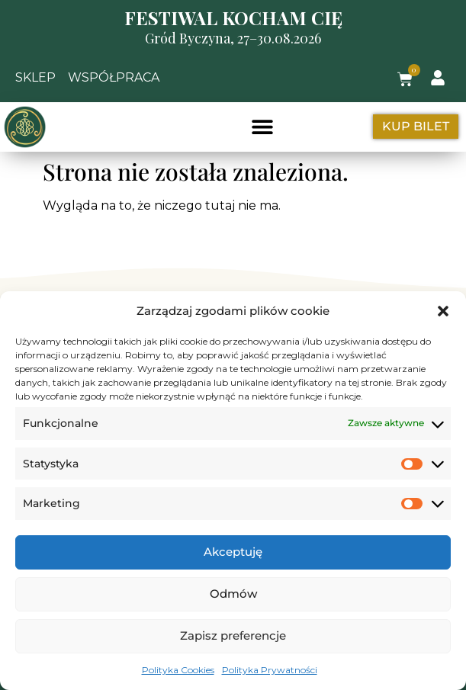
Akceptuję (233, 551)
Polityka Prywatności (269, 670)
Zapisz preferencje (233, 635)
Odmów (233, 593)
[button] (443, 311)
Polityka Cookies (178, 670)
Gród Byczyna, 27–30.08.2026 (233, 38)
